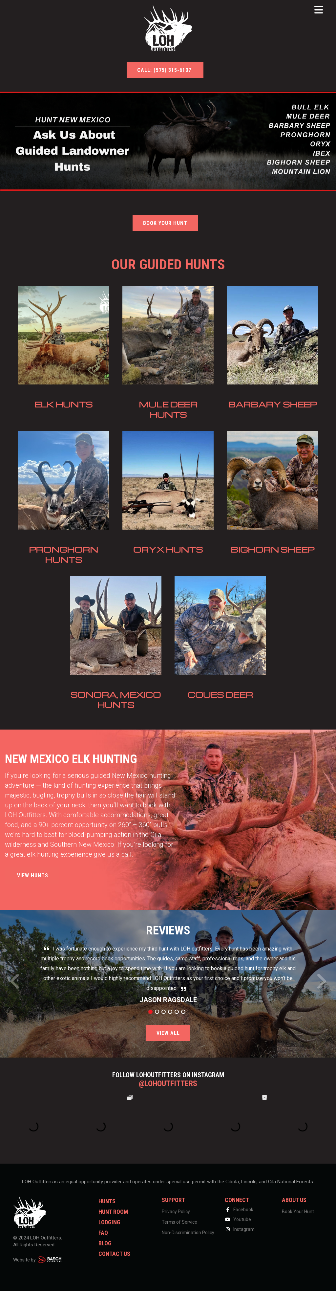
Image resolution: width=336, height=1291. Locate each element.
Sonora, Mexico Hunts (116, 699)
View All (168, 1033)
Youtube (238, 1219)
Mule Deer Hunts (168, 409)
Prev (15, 985)
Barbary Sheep (272, 404)
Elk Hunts (63, 404)
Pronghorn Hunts (63, 554)
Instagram (240, 1229)
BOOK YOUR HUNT (165, 223)
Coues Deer (220, 694)
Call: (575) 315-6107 (165, 70)
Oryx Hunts (168, 549)
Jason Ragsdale (168, 1000)
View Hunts (31, 875)
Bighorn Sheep (272, 549)
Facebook (239, 1209)
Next (321, 985)
